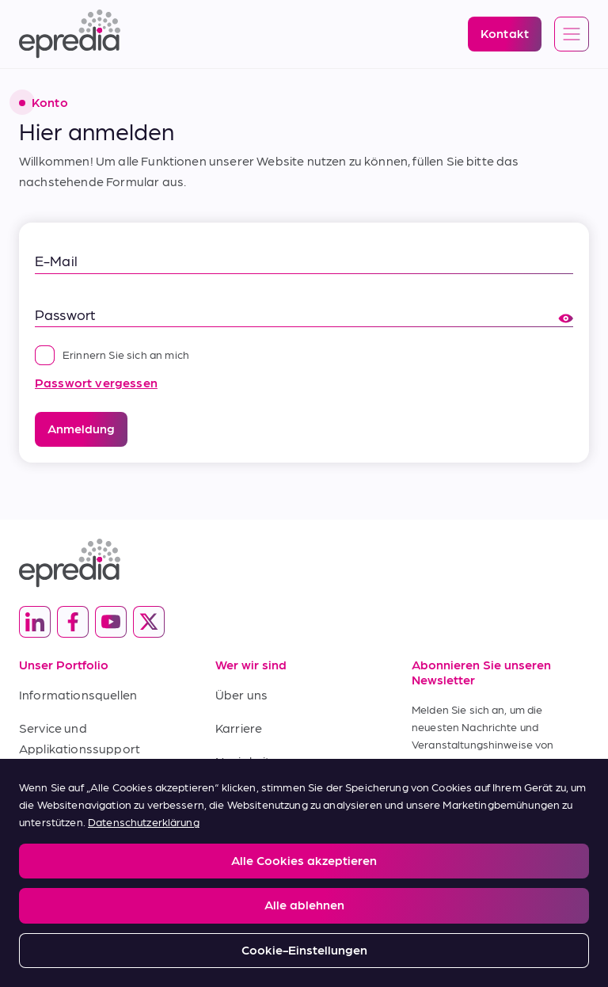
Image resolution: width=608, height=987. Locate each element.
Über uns (241, 694)
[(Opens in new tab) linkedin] (34, 621)
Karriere (238, 727)
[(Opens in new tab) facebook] (72, 621)
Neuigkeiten (250, 760)
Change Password (418, 870)
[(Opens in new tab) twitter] (148, 621)
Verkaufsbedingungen (84, 780)
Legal (31, 870)
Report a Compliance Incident (285, 870)
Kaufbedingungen (71, 813)
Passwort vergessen (96, 382)
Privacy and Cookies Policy (132, 870)
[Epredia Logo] (69, 34)
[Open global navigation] (571, 35)
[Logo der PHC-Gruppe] (304, 920)
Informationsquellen (78, 694)
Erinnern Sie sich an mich (112, 354)
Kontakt (238, 793)
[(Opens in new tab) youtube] (110, 621)
